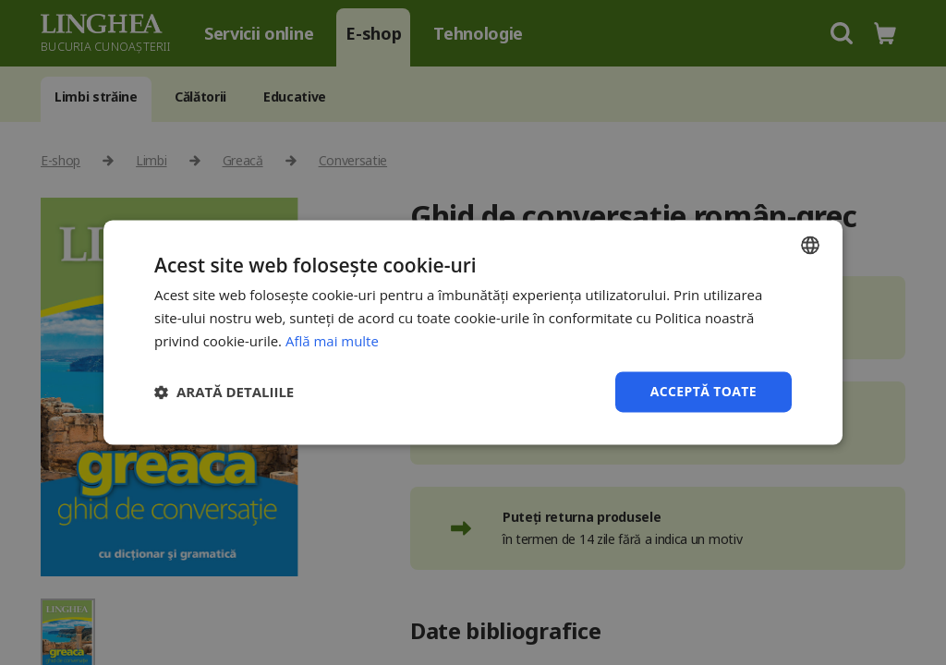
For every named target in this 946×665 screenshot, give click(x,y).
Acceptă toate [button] (703, 391)
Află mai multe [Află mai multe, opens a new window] (332, 341)
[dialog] (473, 332)
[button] (224, 391)
